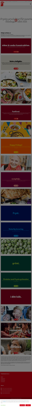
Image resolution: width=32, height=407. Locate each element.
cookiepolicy (4, 401)
